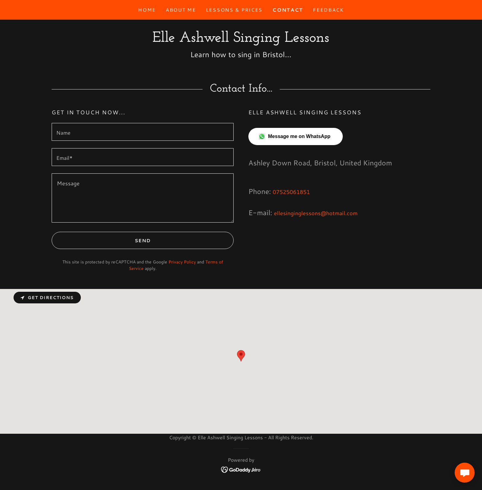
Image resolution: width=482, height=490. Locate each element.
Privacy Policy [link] (182, 262)
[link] (240, 40)
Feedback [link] (328, 9)
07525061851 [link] (291, 192)
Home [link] (147, 9)
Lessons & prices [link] (234, 9)
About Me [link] (181, 9)
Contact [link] (287, 9)
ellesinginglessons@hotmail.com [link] (316, 213)
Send (101, 240)
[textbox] (143, 132)
